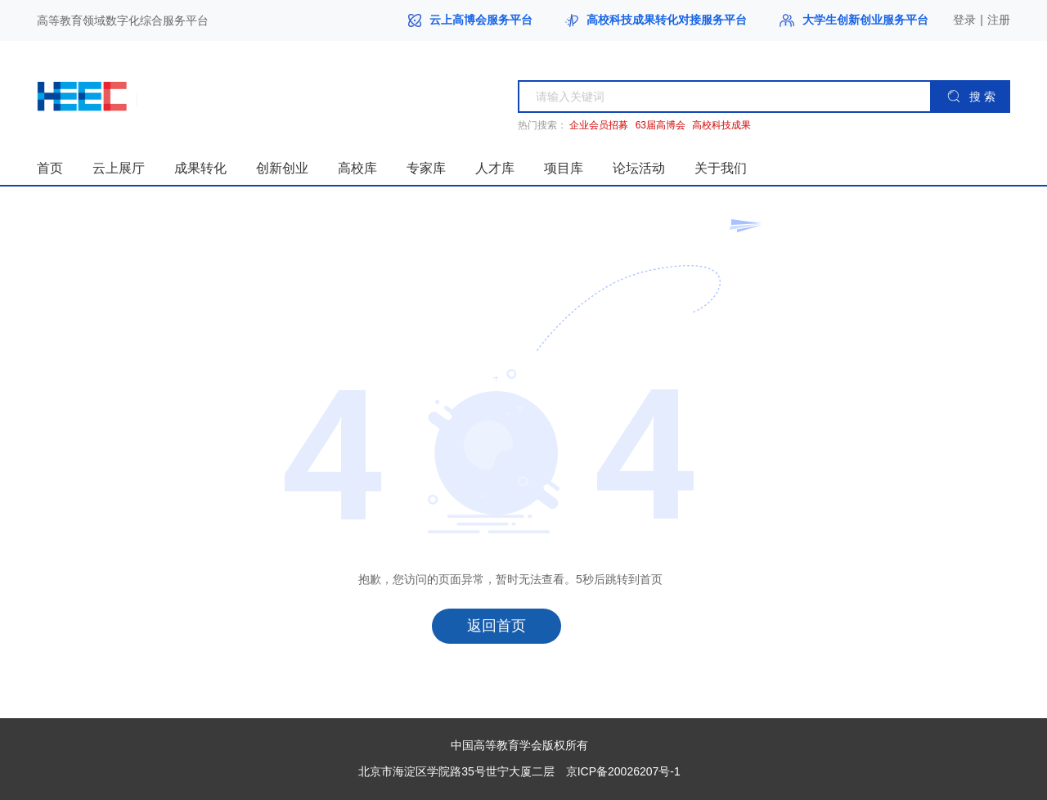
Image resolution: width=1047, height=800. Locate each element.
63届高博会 (660, 125)
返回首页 (496, 626)
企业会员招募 (598, 125)
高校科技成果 (721, 125)
